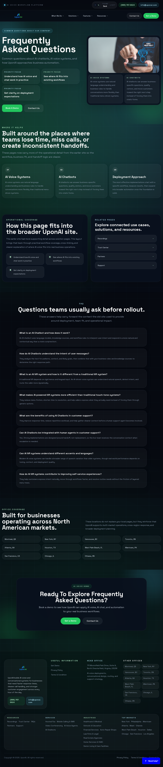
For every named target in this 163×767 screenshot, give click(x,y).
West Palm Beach (129, 730)
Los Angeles (149, 734)
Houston (141, 730)
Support (19, 725)
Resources (102, 16)
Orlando (139, 725)
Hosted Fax (50, 721)
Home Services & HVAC (93, 742)
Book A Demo (12, 108)
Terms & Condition (59, 675)
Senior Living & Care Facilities (96, 746)
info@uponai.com (149, 5)
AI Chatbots (50, 730)
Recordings (12, 721)
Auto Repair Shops (108, 730)
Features (88, 16)
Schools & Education (92, 725)
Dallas (149, 730)
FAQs (33, 721)
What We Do (58, 16)
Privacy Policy (57, 670)
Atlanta (125, 725)
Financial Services (91, 730)
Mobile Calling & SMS (66, 721)
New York (126, 721)
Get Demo (55, 665)
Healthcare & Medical (93, 721)
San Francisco (136, 734)
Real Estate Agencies (93, 738)
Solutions (74, 16)
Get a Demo (151, 16)
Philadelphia (136, 721)
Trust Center (24, 721)
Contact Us (134, 16)
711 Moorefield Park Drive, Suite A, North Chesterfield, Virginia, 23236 (102, 666)
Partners (11, 725)
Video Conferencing (54, 725)
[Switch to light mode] (104, 5)
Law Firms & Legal (91, 734)
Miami (132, 725)
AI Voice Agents (71, 725)
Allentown (147, 721)
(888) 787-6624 (128, 5)
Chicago (125, 734)
